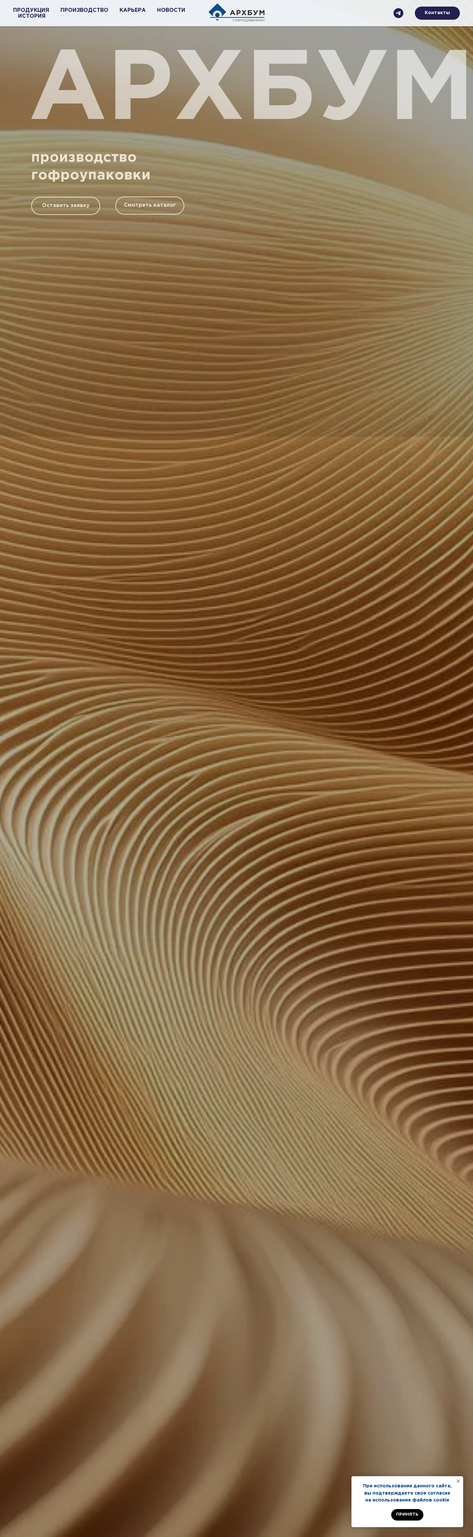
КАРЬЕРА (133, 10)
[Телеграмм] (398, 13)
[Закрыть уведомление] (458, 1481)
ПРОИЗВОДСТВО (84, 10)
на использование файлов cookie (407, 1500)
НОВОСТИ (171, 10)
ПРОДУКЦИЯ (31, 10)
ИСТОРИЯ (32, 16)
